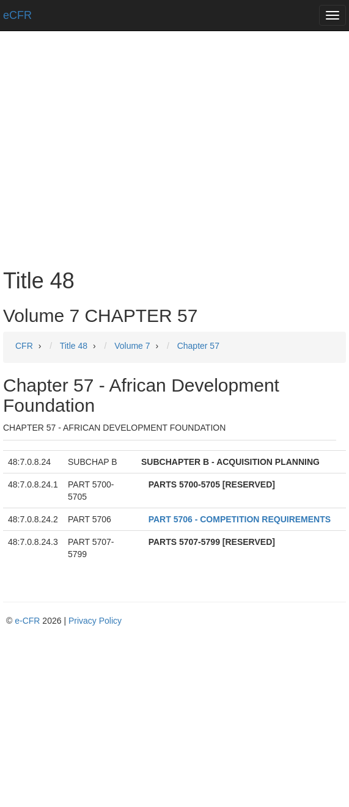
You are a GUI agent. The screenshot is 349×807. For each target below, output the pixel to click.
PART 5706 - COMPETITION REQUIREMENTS (240, 519)
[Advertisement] (174, 171)
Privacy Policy (95, 621)
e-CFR (27, 621)
